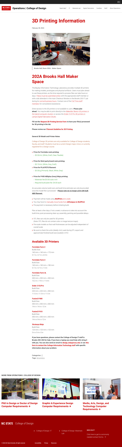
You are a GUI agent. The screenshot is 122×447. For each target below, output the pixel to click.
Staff (105, 8)
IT (69, 8)
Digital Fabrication (88, 8)
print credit (62, 199)
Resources (54, 443)
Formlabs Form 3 (38, 260)
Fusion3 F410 (37, 311)
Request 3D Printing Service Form (54, 122)
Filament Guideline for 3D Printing (59, 129)
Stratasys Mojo (38, 324)
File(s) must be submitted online (48, 96)
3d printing (41, 358)
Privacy (46, 443)
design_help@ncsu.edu (71, 343)
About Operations (115, 8)
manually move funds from (66, 202)
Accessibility (38, 443)
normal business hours (48, 101)
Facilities (99, 8)
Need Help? (63, 8)
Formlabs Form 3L (39, 273)
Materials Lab (77, 8)
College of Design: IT (44, 431)
